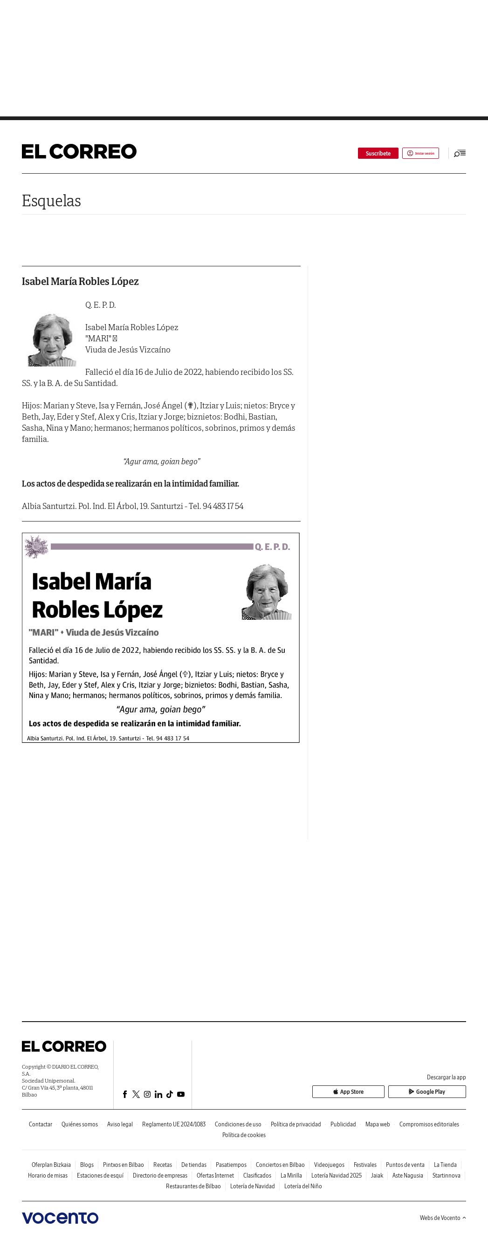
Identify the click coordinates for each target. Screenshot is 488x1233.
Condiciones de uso (238, 1124)
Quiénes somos (80, 1124)
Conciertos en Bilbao (280, 1164)
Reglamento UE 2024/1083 (174, 1124)
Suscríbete (359, 153)
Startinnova (447, 1175)
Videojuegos (329, 1164)
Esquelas (51, 200)
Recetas (162, 1164)
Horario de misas (48, 1175)
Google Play (440, 1092)
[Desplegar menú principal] (460, 153)
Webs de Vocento (443, 1217)
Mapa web (377, 1124)
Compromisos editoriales (429, 1124)
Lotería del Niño (303, 1186)
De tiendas (193, 1164)
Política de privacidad (296, 1124)
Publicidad (343, 1124)
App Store (386, 1092)
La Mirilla (291, 1175)
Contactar (40, 1124)
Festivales (365, 1164)
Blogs (87, 1164)
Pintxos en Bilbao (123, 1164)
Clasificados (257, 1175)
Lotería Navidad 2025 (336, 1175)
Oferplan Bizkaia (51, 1164)
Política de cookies (244, 1134)
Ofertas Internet (215, 1175)
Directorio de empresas (160, 1175)
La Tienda (445, 1164)
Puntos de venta (405, 1164)
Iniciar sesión (411, 153)
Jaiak (377, 1175)
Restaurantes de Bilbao (193, 1186)
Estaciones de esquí (100, 1175)
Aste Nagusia (407, 1175)
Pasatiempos (231, 1164)
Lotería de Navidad (252, 1186)
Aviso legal (120, 1124)
